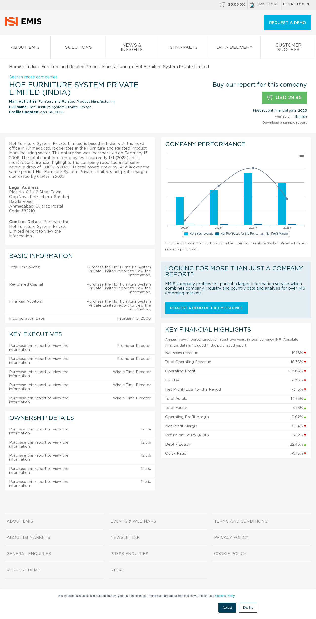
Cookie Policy (230, 554)
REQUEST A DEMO (287, 23)
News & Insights (131, 48)
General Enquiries (29, 554)
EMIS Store (264, 5)
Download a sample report (284, 122)
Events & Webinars (133, 521)
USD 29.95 (284, 97)
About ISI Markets (28, 538)
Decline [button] (248, 607)
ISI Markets (183, 48)
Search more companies (33, 77)
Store (117, 570)
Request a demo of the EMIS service (206, 308)
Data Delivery (235, 48)
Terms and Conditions (240, 521)
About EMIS (25, 48)
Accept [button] (227, 607)
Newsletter (125, 538)
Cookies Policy (224, 596)
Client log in (296, 4)
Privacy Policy (231, 538)
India (31, 67)
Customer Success (288, 48)
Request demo (23, 570)
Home (15, 67)
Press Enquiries (129, 554)
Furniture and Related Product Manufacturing (85, 67)
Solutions (78, 48)
